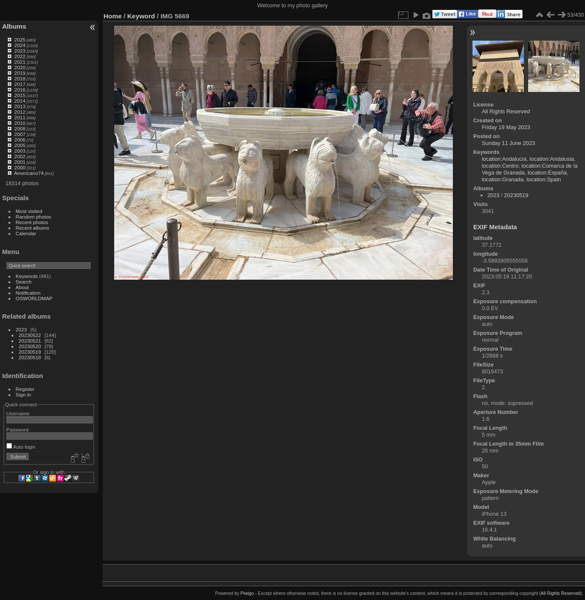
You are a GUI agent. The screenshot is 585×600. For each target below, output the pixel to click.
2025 (19, 39)
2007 (19, 134)
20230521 (30, 340)
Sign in (23, 394)
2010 (19, 123)
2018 (19, 78)
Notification (28, 293)
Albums (14, 26)
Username (18, 413)
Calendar (26, 233)
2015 (19, 95)
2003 (19, 151)
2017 (19, 84)
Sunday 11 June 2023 (508, 143)
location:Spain (543, 179)
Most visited (29, 211)
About (22, 287)
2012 (19, 112)
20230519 (30, 352)
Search (24, 281)
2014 (19, 100)
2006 (19, 139)
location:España (547, 172)
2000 (19, 167)
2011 (19, 117)
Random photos (33, 216)
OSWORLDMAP (34, 298)
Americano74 (29, 173)
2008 (19, 128)
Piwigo (247, 593)
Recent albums (32, 228)
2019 (19, 73)
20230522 (30, 335)
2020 (19, 67)
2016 (19, 89)
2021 (19, 62)
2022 (19, 56)
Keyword (141, 16)
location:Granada (502, 179)
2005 (19, 145)
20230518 (30, 357)
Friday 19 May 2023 (506, 127)
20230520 (30, 346)
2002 (19, 156)
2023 (19, 50)
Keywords (27, 276)
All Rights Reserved (506, 111)
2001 (19, 162)
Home (112, 16)
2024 (19, 45)
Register (25, 389)
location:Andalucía (504, 159)
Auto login (20, 446)
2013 (19, 106)
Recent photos (32, 222)
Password (17, 429)
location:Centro (500, 166)
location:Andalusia (551, 159)
